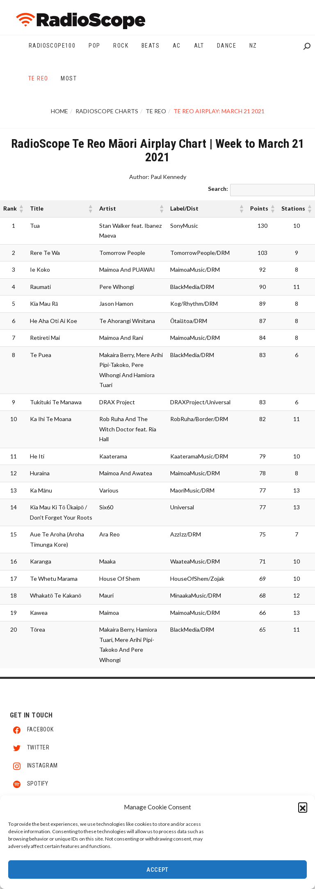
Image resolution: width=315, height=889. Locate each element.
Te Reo (156, 111)
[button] (303, 811)
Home (59, 111)
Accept (157, 874)
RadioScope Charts (106, 111)
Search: (218, 188)
